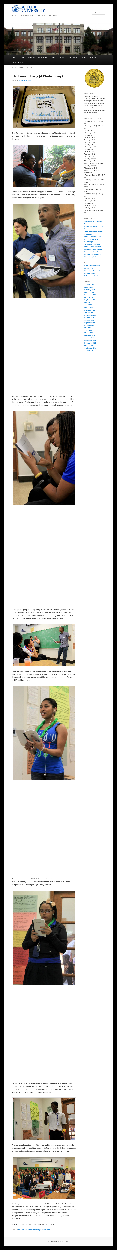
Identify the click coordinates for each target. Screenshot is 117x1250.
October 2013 (89, 297)
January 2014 (89, 292)
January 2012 (89, 338)
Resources (73, 57)
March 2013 (88, 307)
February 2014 (89, 290)
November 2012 (90, 318)
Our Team (62, 57)
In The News (88, 268)
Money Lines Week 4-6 (92, 236)
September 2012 (90, 323)
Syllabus (83, 57)
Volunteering (94, 57)
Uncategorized (89, 273)
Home (15, 57)
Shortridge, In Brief (91, 257)
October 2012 (89, 320)
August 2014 (89, 285)
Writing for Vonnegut (92, 244)
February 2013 (89, 310)
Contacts (31, 57)
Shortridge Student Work (41, 1230)
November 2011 (90, 343)
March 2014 (88, 287)
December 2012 (90, 315)
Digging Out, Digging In (93, 254)
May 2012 (87, 328)
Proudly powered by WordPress (58, 1241)
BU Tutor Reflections (25, 1230)
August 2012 (89, 325)
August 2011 (89, 351)
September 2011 (90, 348)
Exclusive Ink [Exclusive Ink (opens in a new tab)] (42, 57)
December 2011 (90, 340)
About (23, 57)
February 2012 (89, 335)
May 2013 (87, 302)
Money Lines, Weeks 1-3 (93, 247)
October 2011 (89, 345)
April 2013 (88, 305)
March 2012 (88, 333)
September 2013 (90, 300)
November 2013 (90, 295)
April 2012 (88, 330)
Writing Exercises (19, 62)
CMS (30, 80)
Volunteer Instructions (92, 276)
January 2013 (89, 312)
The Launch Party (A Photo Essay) (37, 76)
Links (53, 57)
